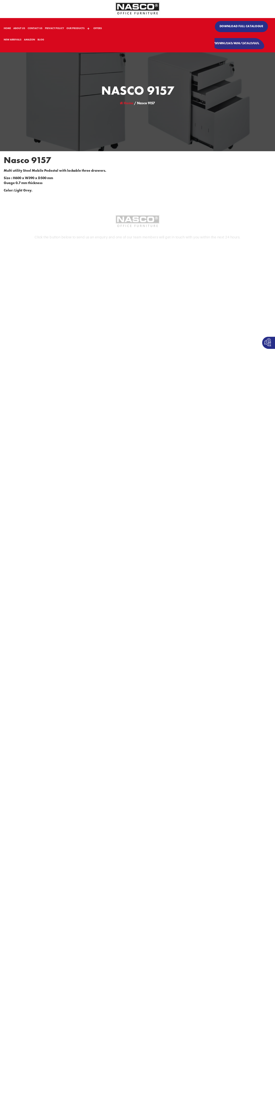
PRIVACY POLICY (54, 30)
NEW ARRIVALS (12, 41)
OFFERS (97, 30)
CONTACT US (35, 30)
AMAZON (29, 41)
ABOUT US (19, 30)
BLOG (41, 41)
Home (126, 103)
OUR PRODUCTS (75, 30)
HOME (7, 30)
